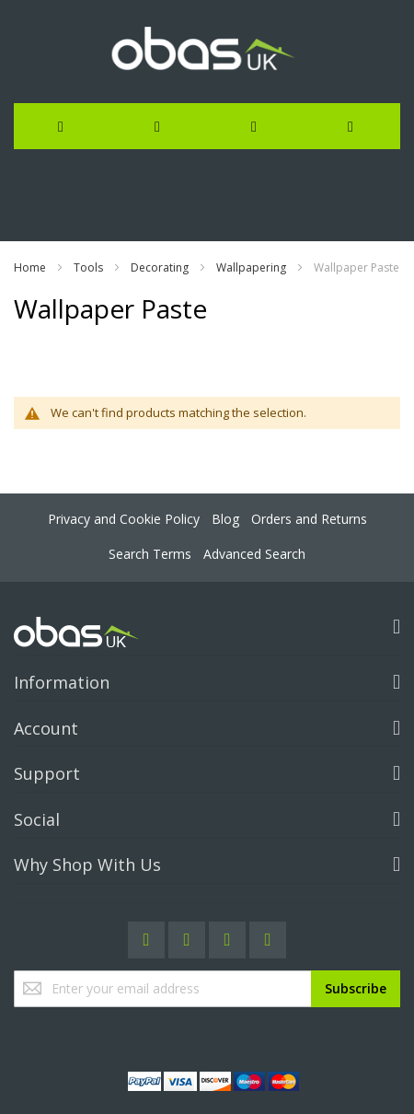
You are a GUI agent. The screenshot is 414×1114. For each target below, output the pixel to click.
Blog (225, 519)
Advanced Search (254, 554)
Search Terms (150, 554)
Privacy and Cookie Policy (124, 519)
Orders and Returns (309, 519)
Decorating (160, 267)
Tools (88, 267)
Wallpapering (251, 267)
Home (30, 267)
